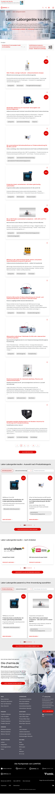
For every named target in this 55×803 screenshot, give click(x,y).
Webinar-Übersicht (5, 734)
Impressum (3, 785)
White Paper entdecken (24, 714)
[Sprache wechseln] (49, 8)
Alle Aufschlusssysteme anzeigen (27, 529)
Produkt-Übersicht (5, 723)
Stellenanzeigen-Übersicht (25, 736)
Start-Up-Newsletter (6, 703)
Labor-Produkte (5, 716)
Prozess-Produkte (5, 719)
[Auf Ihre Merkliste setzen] (47, 57)
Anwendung (31, 29)
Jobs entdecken (23, 729)
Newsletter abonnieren (6, 701)
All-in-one (21, 753)
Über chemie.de (26, 781)
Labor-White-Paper (24, 716)
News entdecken (5, 699)
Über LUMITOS (16, 781)
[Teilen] (46, 8)
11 (33, 445)
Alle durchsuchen (27, 452)
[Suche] (43, 8)
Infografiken (4, 744)
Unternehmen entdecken (25, 699)
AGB (10, 785)
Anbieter (23, 29)
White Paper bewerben (24, 721)
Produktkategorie (16, 29)
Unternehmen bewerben (25, 706)
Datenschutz (16, 785)
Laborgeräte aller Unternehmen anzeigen (27, 572)
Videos (2, 749)
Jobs (20, 749)
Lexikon (3, 742)
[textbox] (43, 470)
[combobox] (43, 470)
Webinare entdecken (6, 729)
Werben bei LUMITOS (6, 781)
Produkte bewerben (5, 721)
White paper (22, 747)
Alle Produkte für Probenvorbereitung (27, 646)
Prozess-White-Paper (24, 719)
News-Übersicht (5, 706)
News (20, 742)
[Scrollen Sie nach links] (29, 471)
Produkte (21, 744)
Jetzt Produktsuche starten (13, 683)
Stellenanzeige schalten (25, 734)
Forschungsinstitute (6, 747)
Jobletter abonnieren (24, 731)
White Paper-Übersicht (24, 723)
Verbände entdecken (24, 703)
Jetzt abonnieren (48, 711)
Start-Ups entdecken (24, 701)
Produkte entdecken (6, 714)
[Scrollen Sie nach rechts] (31, 471)
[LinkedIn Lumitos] (53, 785)
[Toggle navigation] (53, 8)
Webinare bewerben (5, 731)
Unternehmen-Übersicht (25, 708)
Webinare (21, 751)
